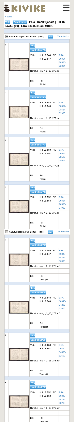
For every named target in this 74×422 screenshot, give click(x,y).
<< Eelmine (63, 231)
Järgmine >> (63, 36)
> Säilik (8, 16)
